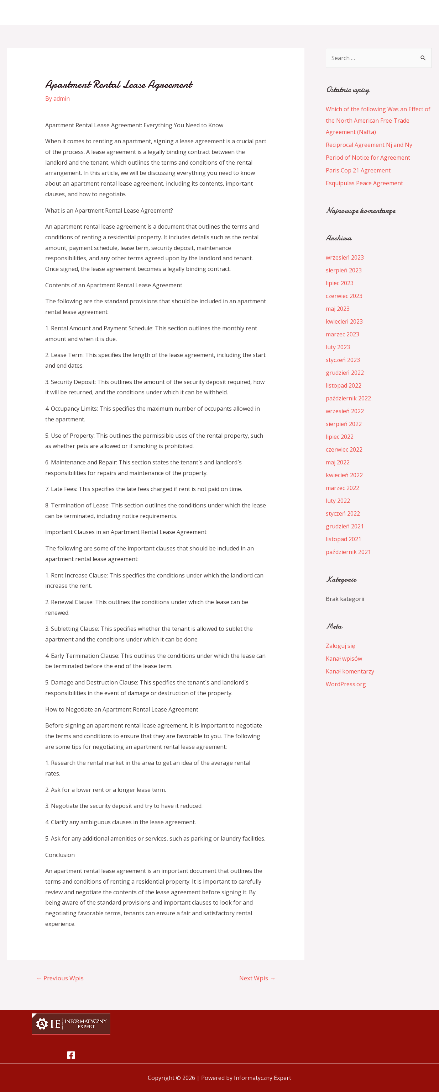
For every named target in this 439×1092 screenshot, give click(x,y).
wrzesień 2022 (345, 411)
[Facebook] (71, 1055)
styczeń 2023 (343, 360)
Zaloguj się (340, 646)
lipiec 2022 (340, 437)
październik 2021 (348, 552)
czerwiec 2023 (344, 296)
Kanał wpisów (344, 658)
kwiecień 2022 (344, 475)
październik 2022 (348, 398)
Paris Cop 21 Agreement (358, 170)
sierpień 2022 (344, 424)
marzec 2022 (342, 488)
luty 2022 (338, 501)
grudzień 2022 (345, 373)
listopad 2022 (343, 385)
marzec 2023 (342, 334)
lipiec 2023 (340, 283)
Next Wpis (257, 978)
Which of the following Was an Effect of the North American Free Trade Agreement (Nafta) (378, 120)
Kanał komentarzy (350, 671)
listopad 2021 (343, 539)
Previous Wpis (60, 978)
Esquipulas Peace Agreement (364, 183)
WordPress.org (346, 684)
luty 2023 (338, 347)
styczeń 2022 (343, 513)
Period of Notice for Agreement (368, 157)
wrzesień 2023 (345, 257)
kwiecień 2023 (344, 321)
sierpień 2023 (344, 270)
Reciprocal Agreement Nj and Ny (369, 145)
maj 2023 (338, 309)
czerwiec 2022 (344, 449)
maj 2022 (338, 462)
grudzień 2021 (345, 526)
